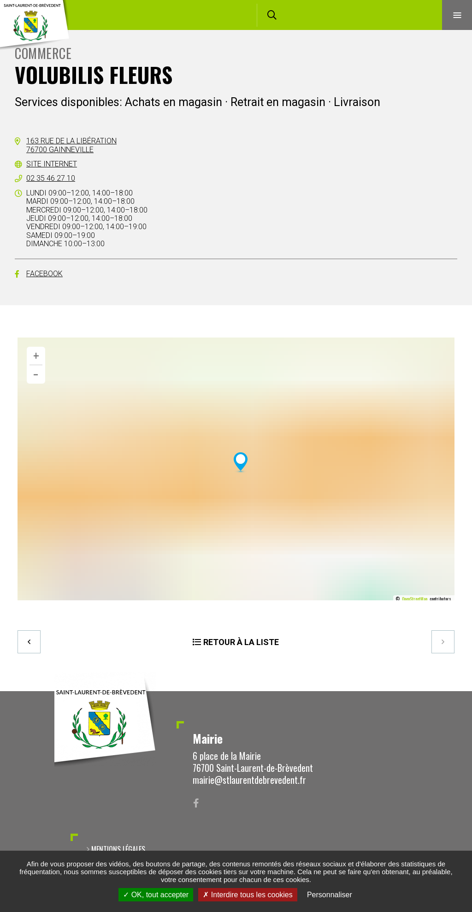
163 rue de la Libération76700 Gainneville (71, 145)
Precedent (29, 641)
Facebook (44, 273)
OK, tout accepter (156, 895)
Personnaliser (329, 895)
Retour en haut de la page (449, 691)
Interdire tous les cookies (247, 895)
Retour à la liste (241, 642)
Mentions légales (118, 849)
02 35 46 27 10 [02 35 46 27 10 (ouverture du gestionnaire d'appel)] (50, 178)
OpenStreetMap (414, 599)
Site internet (51, 164)
